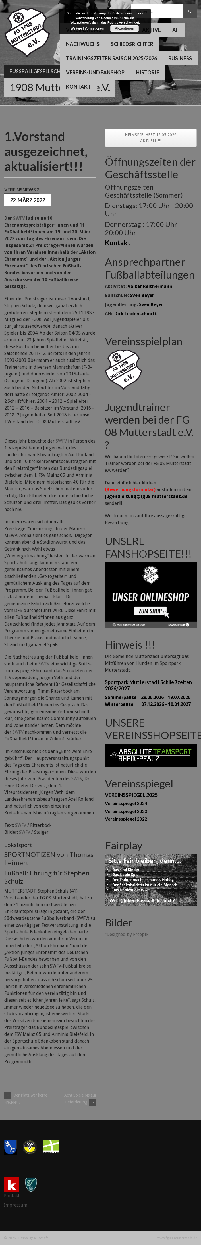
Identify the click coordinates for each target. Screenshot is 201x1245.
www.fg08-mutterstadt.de (177, 1238)
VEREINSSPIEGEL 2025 (131, 795)
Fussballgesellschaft (40, 71)
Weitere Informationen (87, 28)
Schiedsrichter (132, 44)
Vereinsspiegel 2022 (126, 818)
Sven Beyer (142, 295)
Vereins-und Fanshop (95, 72)
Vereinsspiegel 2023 (126, 811)
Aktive (151, 30)
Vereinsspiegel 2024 (126, 803)
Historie (147, 72)
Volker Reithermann (150, 286)
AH (176, 30)
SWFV (19, 218)
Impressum (15, 1205)
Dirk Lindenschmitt (135, 313)
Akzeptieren (124, 28)
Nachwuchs (83, 44)
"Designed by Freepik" (127, 934)
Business (180, 58)
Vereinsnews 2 (21, 189)
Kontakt (78, 87)
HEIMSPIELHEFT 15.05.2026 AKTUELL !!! (151, 137)
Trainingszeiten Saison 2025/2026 (111, 58)
